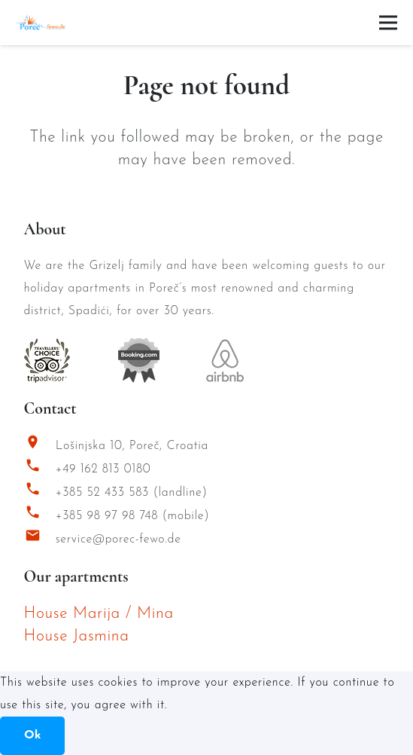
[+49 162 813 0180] (40, 469)
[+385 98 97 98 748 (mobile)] (40, 515)
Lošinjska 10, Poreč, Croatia (132, 446)
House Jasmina (76, 636)
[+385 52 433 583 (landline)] (40, 492)
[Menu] (388, 22)
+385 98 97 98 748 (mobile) (133, 516)
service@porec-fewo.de (118, 539)
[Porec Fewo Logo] (40, 22)
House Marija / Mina (99, 614)
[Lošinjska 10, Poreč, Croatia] (40, 445)
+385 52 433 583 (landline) (132, 493)
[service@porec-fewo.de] (40, 539)
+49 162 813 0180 (103, 469)
